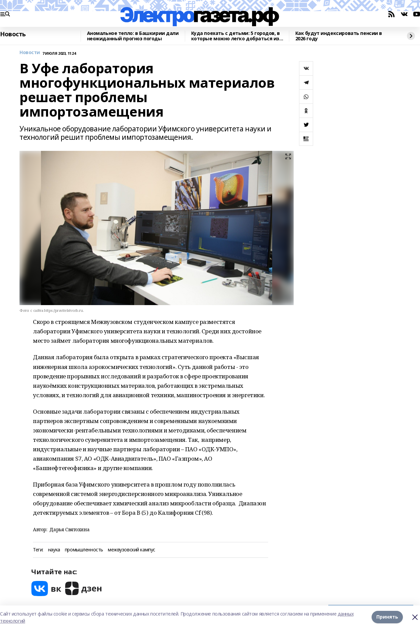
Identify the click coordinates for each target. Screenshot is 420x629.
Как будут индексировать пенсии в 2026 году (338, 36)
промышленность (84, 550)
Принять (387, 617)
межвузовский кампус (131, 550)
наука (54, 550)
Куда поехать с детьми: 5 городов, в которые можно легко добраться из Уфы (235, 36)
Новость (13, 34)
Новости (29, 52)
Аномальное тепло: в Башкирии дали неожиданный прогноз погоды (133, 36)
